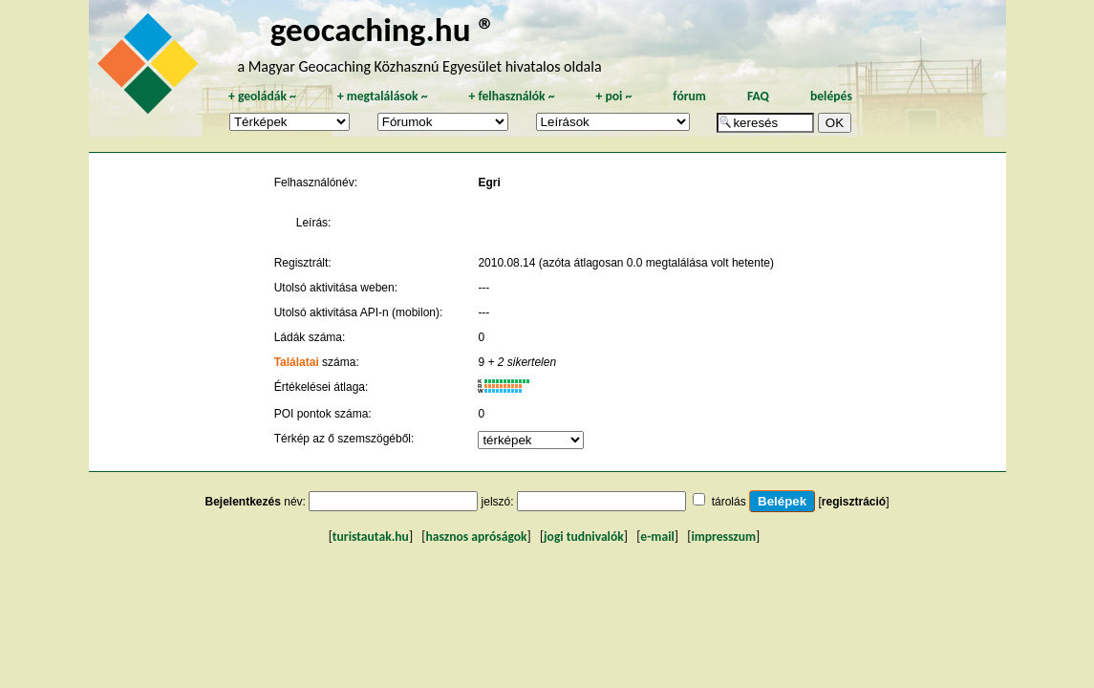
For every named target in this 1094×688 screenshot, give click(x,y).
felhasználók (511, 96)
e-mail (657, 536)
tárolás (729, 501)
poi (613, 96)
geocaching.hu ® (383, 29)
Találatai (296, 362)
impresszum (723, 536)
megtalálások (382, 96)
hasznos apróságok (475, 536)
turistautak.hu (370, 536)
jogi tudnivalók (584, 536)
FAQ (758, 96)
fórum (689, 96)
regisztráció (854, 501)
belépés (831, 96)
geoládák (262, 96)
